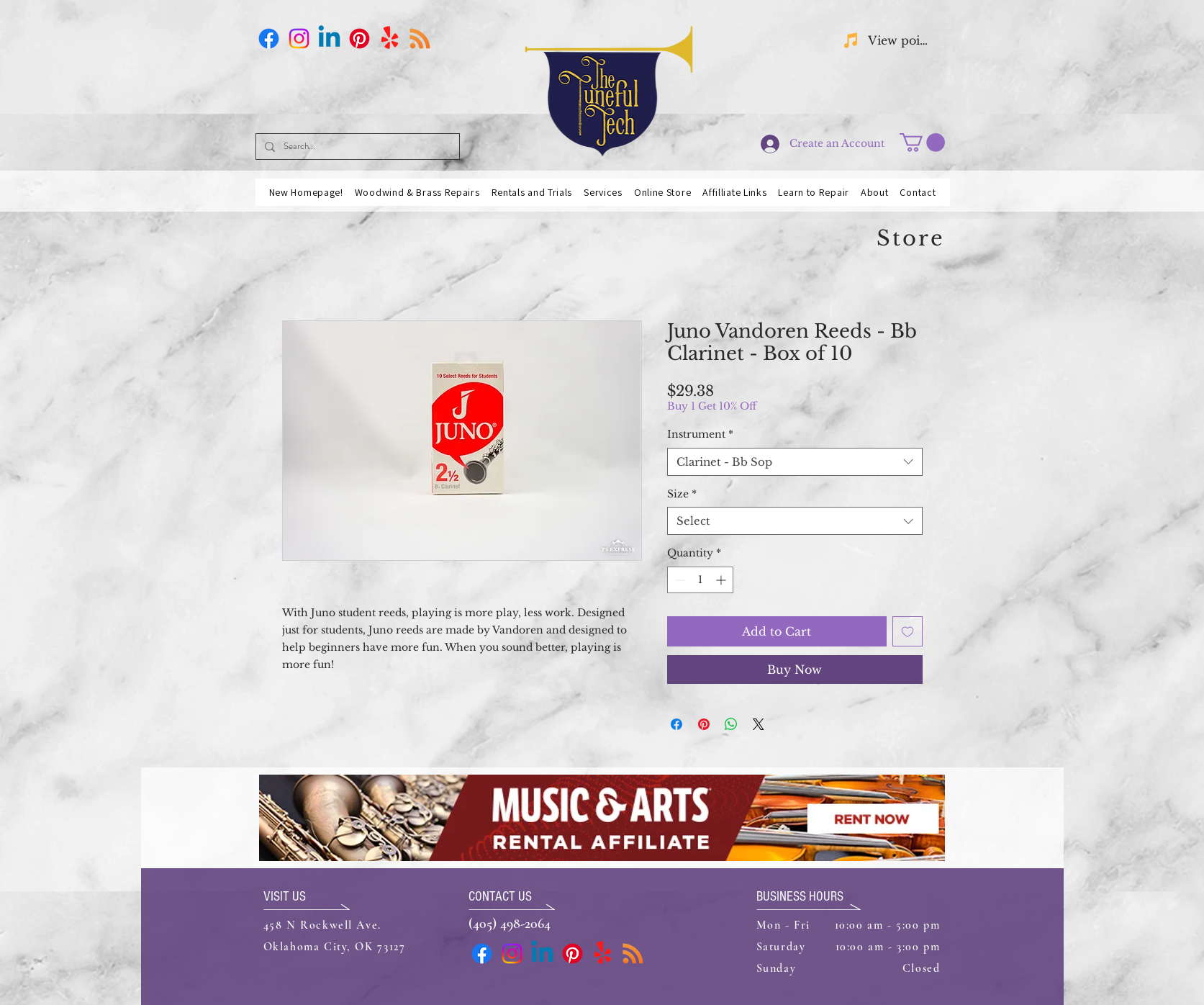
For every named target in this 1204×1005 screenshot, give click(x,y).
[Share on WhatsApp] (731, 724)
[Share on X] (758, 724)
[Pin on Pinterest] (703, 724)
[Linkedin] (329, 38)
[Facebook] (268, 38)
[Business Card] (420, 38)
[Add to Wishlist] (907, 631)
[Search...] (356, 146)
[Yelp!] (389, 38)
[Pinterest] (359, 38)
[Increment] (722, 579)
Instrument (700, 434)
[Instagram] (299, 38)
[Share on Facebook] (676, 724)
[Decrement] (678, 579)
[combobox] (795, 462)
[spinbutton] (700, 579)
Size (682, 493)
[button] (922, 142)
